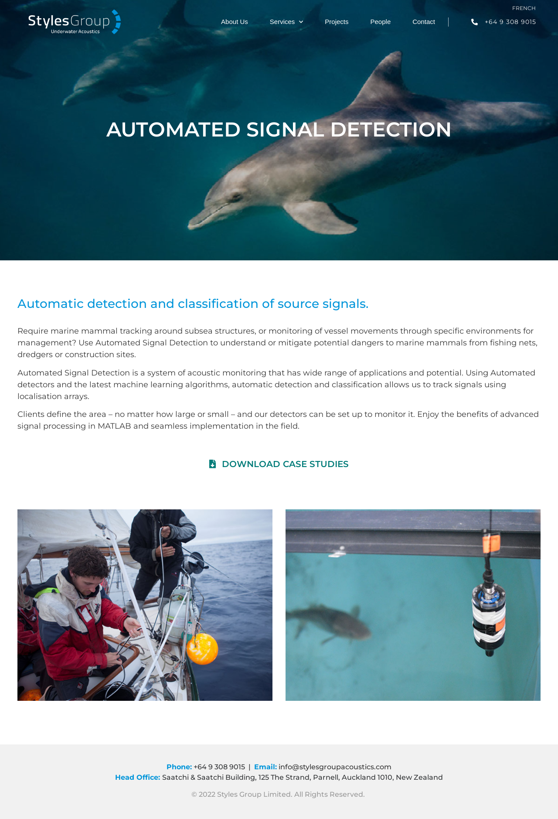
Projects (336, 21)
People (381, 21)
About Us (234, 21)
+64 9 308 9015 (219, 767)
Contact (423, 21)
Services (286, 22)
